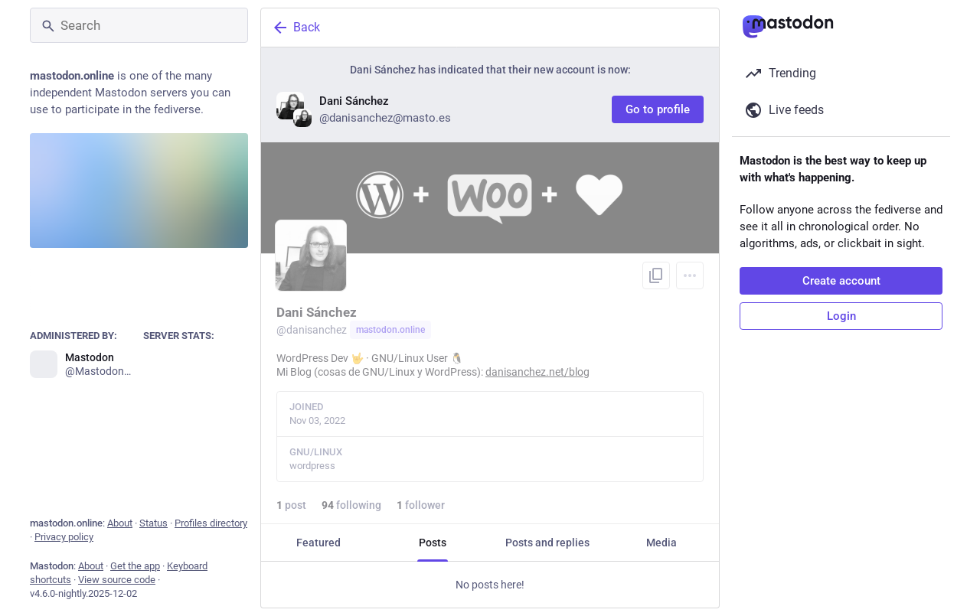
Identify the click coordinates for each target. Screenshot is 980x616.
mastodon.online (390, 329)
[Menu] (690, 275)
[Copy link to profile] (656, 275)
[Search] (139, 25)
